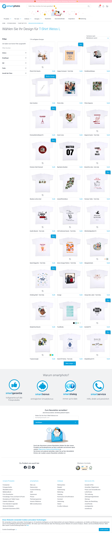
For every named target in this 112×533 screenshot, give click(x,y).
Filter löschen (6, 48)
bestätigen (39, 422)
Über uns (32, 485)
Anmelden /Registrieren (92, 487)
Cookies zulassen (104, 529)
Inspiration (71, 19)
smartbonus (88, 508)
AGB (31, 492)
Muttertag (60, 492)
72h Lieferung (89, 494)
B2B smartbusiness (36, 504)
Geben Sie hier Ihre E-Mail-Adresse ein (46, 415)
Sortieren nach (91, 36)
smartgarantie (89, 506)
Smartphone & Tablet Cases (11, 499)
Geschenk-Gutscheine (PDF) (11, 508)
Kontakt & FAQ (89, 485)
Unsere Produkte (8, 481)
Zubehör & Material (8, 501)
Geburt (59, 504)
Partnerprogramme (35, 499)
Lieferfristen (88, 492)
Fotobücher (6, 485)
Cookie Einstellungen (9, 529)
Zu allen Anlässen (62, 506)
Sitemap (87, 499)
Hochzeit (60, 499)
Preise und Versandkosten (92, 489)
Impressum (33, 494)
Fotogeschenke (7, 487)
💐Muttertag (82, 19)
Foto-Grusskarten (8, 494)
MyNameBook (7, 492)
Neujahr (59, 487)
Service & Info (89, 481)
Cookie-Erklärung (35, 489)
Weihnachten (61, 485)
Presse (32, 496)
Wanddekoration (7, 489)
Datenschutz (34, 487)
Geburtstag (60, 501)
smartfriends (88, 504)
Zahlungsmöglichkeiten (92, 496)
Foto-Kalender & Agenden (10, 504)
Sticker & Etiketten (8, 506)
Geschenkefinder (60, 19)
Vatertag (59, 494)
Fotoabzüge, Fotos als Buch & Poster (14, 496)
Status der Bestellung (91, 501)
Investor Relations (35, 501)
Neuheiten (48, 19)
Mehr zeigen (69, 363)
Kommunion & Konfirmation (65, 496)
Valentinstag (61, 489)
